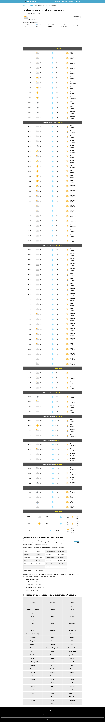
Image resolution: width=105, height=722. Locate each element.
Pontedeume (72, 627)
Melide (52, 658)
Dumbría (52, 620)
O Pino (52, 700)
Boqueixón (33, 655)
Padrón (72, 620)
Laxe (52, 641)
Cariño (33, 679)
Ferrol (52, 627)
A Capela (33, 602)
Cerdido (33, 700)
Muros (52, 679)
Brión (32, 658)
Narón (52, 686)
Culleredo (52, 609)
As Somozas (33, 637)
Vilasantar (72, 696)
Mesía (52, 662)
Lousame (52, 644)
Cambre (33, 672)
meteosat (76, 541)
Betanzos (32, 644)
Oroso (72, 602)
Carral (33, 686)
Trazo (72, 679)
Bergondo (32, 641)
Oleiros (52, 703)
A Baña (33, 599)
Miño (52, 665)
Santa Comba (72, 651)
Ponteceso (72, 623)
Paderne (72, 616)
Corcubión (52, 602)
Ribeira (72, 637)
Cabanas (33, 665)
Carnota (33, 683)
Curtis (52, 613)
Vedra (72, 690)
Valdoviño (72, 686)
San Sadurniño (72, 648)
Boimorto (32, 648)
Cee (33, 693)
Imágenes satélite (67, 1)
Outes (72, 609)
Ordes (72, 599)
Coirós (52, 599)
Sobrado (72, 662)
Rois (72, 641)
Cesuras (33, 703)
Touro (72, 676)
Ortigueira (72, 606)
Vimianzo (72, 700)
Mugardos (52, 676)
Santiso (72, 658)
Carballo (33, 676)
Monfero (52, 672)
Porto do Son (72, 630)
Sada (72, 644)
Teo (72, 665)
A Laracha (33, 606)
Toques (72, 669)
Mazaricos (52, 655)
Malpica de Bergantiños (52, 648)
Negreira (52, 693)
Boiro (32, 651)
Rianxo (72, 634)
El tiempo (78, 1)
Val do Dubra (72, 683)
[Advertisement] (52, 37)
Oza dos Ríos (72, 613)
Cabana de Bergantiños (33, 662)
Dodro (52, 616)
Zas (72, 703)
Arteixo (33, 627)
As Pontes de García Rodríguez (33, 634)
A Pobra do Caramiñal (33, 609)
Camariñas (33, 669)
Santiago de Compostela (72, 655)
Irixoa (52, 637)
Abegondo (33, 613)
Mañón (52, 651)
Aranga (33, 620)
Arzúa (32, 630)
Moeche (52, 669)
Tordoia (72, 672)
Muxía (52, 683)
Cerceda (33, 696)
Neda (52, 690)
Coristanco (52, 606)
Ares (33, 623)
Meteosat (57, 1)
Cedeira (33, 690)
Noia (52, 696)
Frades (52, 634)
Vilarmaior (72, 693)
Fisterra (52, 630)
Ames (32, 616)
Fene (52, 623)
